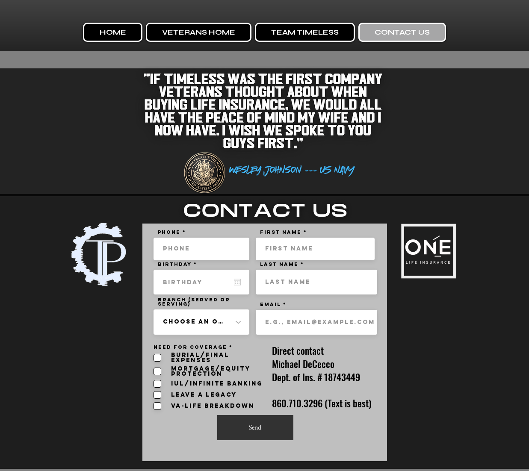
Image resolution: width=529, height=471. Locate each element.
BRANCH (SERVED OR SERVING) (194, 301)
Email (270, 304)
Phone (169, 232)
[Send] (255, 427)
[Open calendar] (237, 282)
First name (280, 232)
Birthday (180, 264)
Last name (279, 264)
